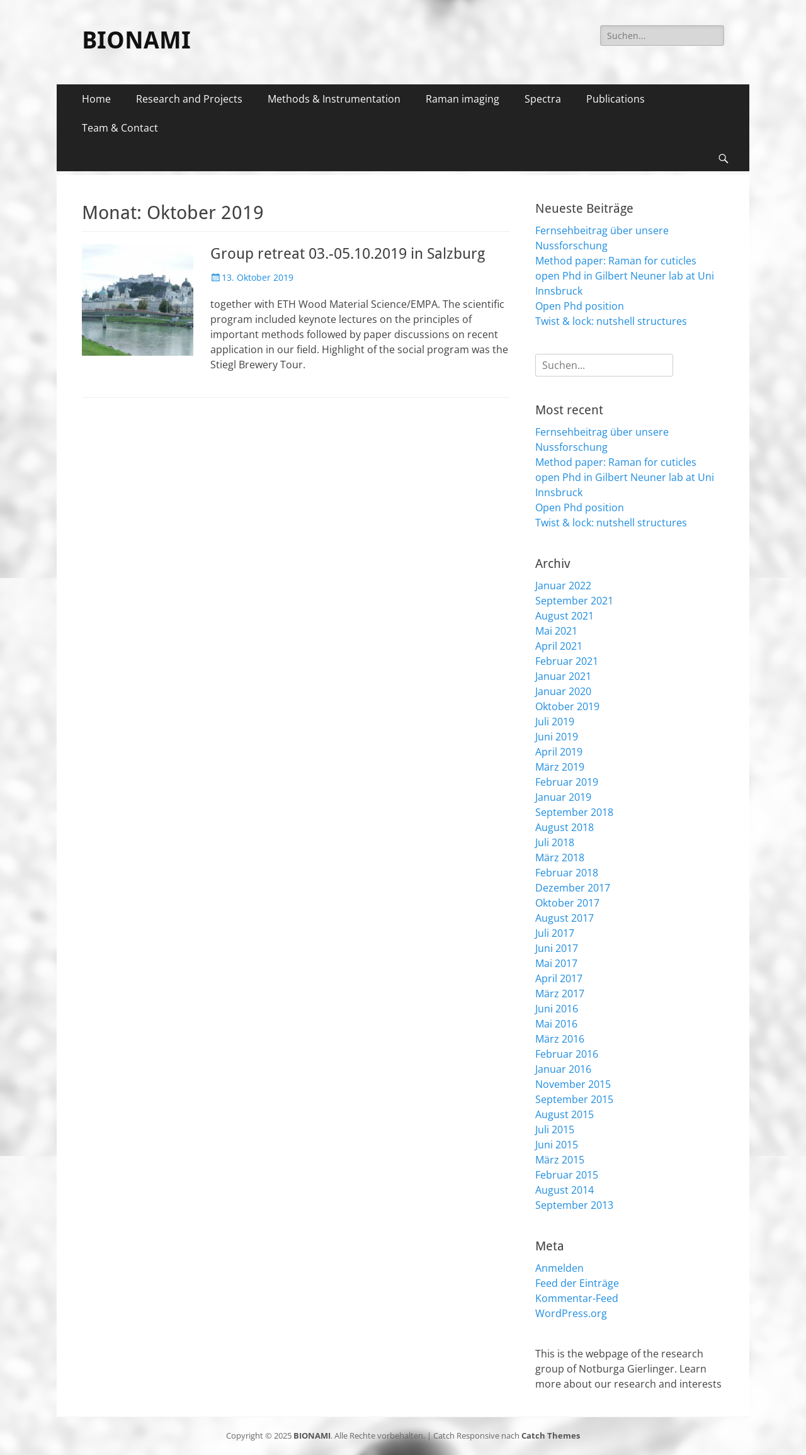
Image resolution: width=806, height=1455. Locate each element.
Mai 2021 (556, 631)
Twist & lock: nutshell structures (611, 321)
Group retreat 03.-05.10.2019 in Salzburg (347, 254)
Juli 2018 (554, 842)
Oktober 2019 (567, 706)
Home (96, 99)
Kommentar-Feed (576, 1298)
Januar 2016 (563, 1069)
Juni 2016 (556, 1009)
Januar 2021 (563, 676)
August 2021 (564, 616)
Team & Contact (120, 128)
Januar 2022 (563, 585)
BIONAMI (136, 40)
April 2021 (558, 646)
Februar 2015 (566, 1175)
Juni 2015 (556, 1145)
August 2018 (564, 827)
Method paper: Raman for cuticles (615, 261)
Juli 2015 (554, 1129)
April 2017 (558, 978)
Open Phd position (579, 306)
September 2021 (574, 601)
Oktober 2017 (567, 903)
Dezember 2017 (572, 888)
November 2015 (573, 1084)
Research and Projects (189, 99)
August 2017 (564, 918)
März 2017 (559, 993)
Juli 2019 (554, 721)
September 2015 (574, 1099)
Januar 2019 (563, 797)
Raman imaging (462, 99)
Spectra (543, 99)
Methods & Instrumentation (334, 99)
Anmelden (559, 1268)
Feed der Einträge (577, 1283)
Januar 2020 (563, 691)
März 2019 (559, 767)
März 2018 (559, 857)
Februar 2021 (566, 661)
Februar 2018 (566, 873)
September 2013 (574, 1205)
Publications (615, 99)
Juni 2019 (556, 737)
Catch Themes (550, 1435)
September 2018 (574, 812)
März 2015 (559, 1160)
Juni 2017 (556, 948)
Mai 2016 (556, 1024)
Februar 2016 (566, 1054)
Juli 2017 (554, 933)
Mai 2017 (556, 963)
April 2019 (558, 752)
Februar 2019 (566, 782)
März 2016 (559, 1039)
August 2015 (564, 1114)
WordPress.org (571, 1313)
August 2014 (564, 1190)
